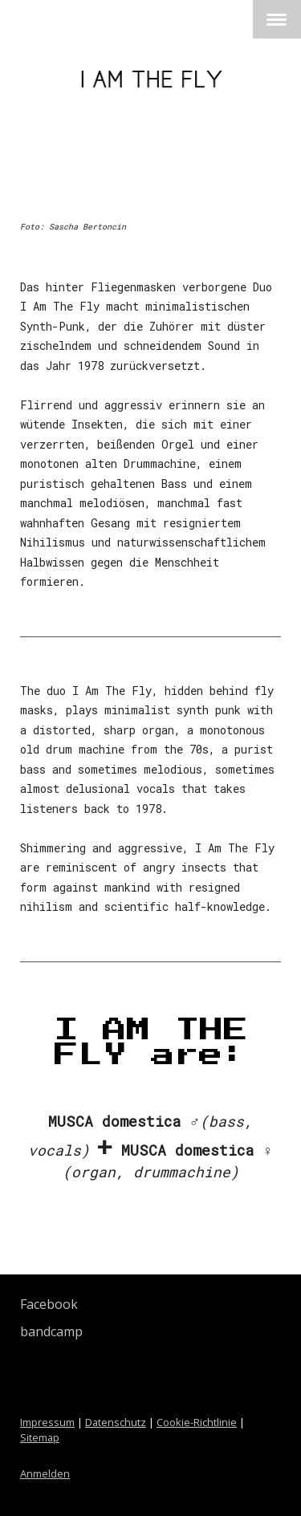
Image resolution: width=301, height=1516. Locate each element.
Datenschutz (115, 1422)
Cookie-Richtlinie (197, 1422)
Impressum (47, 1422)
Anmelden (45, 1473)
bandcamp (51, 1331)
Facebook (49, 1304)
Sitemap (39, 1437)
